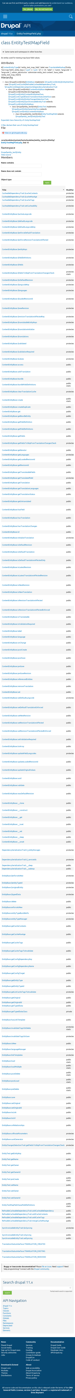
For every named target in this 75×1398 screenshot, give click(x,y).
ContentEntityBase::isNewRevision (15, 585)
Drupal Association (33, 1371)
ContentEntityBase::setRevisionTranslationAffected (23, 723)
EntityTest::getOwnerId (11, 1172)
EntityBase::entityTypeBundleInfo (15, 913)
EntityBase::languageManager (14, 1049)
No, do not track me (43, 9)
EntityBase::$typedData (11, 894)
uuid (28, 70)
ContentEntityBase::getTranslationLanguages (20, 488)
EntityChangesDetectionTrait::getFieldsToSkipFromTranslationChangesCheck (33, 1145)
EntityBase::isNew (9, 1043)
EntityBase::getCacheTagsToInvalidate (17, 951)
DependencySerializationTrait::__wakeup (18, 869)
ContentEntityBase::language (13, 637)
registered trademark (60, 1390)
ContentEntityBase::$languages (14, 290)
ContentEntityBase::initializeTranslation (18, 538)
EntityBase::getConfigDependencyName (18, 966)
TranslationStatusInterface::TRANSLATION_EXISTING (23, 1251)
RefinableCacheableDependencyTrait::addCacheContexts (25, 1214)
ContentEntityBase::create (12, 400)
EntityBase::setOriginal (11, 1103)
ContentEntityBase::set (11, 692)
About (28, 1365)
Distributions (6, 1375)
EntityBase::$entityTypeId (12, 883)
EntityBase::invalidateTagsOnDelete (16, 1028)
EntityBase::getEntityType (12, 980)
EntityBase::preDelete (10, 1089)
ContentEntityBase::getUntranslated (16, 501)
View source (6, 155)
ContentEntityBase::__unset (13, 842)
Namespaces (8, 1323)
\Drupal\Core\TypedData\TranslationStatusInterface (29, 97)
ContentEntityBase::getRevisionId (15, 465)
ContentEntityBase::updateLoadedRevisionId (20, 762)
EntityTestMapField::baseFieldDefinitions (18, 1205)
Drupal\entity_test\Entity (11, 152)
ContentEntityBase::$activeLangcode (17, 214)
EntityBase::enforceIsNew (12, 907)
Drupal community (41, 1269)
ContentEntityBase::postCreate (14, 650)
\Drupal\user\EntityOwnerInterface (26, 109)
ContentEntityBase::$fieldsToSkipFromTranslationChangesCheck (28, 273)
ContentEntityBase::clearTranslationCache (19, 392)
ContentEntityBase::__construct (14, 810)
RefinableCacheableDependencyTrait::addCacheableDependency (28, 1211)
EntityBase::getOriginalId (12, 1002)
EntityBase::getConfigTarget (13, 973)
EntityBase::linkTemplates (12, 1055)
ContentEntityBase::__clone (13, 803)
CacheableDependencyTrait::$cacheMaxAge (19, 197)
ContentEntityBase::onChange (14, 643)
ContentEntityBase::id (10, 532)
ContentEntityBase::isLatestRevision (16, 567)
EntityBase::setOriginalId (12, 1108)
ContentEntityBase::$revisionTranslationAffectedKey (23, 317)
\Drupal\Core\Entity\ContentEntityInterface (25, 94)
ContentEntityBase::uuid (11, 778)
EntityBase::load (8, 1061)
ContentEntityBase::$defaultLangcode (17, 221)
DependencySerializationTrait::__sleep (17, 865)
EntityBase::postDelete (11, 1074)
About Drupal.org (33, 1373)
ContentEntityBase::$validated (14, 344)
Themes (4, 1373)
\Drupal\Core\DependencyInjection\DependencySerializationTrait (31, 87)
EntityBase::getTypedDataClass (14, 1012)
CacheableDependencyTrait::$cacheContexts (20, 193)
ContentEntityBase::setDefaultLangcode (18, 698)
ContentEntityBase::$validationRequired (18, 352)
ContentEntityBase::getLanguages (15, 455)
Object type (6, 180)
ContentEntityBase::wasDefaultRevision (18, 794)
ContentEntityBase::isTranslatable (15, 617)
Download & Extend (9, 1365)
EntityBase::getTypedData (12, 1006)
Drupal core (6, 1368)
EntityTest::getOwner (10, 1165)
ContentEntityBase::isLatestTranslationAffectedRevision (25, 575)
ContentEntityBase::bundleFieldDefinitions (19, 385)
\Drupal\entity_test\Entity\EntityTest (30, 116)
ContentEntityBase (37, 89)
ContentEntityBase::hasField (13, 510)
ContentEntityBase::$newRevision (15, 308)
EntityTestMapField (49, 114)
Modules (4, 1371)
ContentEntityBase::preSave (13, 666)
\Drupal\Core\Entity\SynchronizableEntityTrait (27, 102)
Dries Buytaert (37, 1393)
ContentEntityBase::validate (13, 785)
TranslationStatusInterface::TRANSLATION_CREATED (23, 1244)
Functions (7, 1313)
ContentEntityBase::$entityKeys (14, 249)
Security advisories (8, 1353)
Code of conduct (33, 1360)
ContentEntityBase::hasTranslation (16, 518)
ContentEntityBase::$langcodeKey (15, 285)
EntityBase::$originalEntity (12, 887)
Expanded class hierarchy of (20, 120)
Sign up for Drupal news (10, 1350)
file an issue (46, 1267)
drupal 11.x (6, 33)
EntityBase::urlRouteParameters (15, 1134)
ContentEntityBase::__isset (12, 824)
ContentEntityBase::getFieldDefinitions (17, 429)
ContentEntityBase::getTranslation (16, 483)
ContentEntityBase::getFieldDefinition (17, 422)
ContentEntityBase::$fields (12, 265)
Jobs (3, 1355)
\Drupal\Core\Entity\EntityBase (21, 104)
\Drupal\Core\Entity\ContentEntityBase (28, 112)
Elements (6, 1330)
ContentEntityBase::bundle (12, 379)
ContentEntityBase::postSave (13, 658)
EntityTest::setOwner (10, 1191)
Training (29, 1348)
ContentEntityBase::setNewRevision (16, 716)
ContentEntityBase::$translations (15, 337)
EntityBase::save (8, 1097)
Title (33, 190)
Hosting (29, 1350)
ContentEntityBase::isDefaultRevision (17, 545)
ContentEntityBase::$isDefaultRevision (17, 280)
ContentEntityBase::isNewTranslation (17, 592)
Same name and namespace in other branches (23, 52)
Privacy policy (31, 1378)
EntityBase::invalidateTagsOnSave (15, 1036)
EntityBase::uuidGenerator (12, 1139)
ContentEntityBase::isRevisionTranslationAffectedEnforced (26, 610)
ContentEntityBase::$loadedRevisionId (17, 299)
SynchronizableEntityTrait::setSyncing (17, 1238)
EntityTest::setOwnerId (11, 1198)
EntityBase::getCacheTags (12, 943)
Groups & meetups (33, 1355)
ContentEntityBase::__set (12, 831)
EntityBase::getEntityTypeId (13, 986)
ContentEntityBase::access (12, 365)
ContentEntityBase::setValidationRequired (19, 739)
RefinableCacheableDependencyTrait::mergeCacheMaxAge (25, 1221)
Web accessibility (33, 1368)
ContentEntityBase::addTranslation (16, 372)
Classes (6, 1311)
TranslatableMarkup (57, 67)
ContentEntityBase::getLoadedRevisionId (18, 459)
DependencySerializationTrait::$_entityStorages (21, 850)
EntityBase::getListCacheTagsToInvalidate (19, 992)
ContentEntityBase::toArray (13, 746)
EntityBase (30, 82)
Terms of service (32, 1375)
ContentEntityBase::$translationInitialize (18, 329)
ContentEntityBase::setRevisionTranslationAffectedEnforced (26, 731)
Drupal (44, 1390)
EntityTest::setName (10, 1185)
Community (31, 1342)
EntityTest (42, 107)
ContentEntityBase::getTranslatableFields (18, 472)
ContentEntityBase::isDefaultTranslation (18, 552)
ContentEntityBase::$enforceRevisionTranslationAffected (25, 240)
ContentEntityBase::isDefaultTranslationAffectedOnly (23, 560)
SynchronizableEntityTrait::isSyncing (16, 1235)
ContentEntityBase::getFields (13, 436)
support (60, 1267)
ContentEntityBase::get (11, 412)
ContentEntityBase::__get (12, 817)
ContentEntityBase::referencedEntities (17, 679)
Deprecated (7, 1326)
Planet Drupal (6, 1345)
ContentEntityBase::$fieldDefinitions (16, 258)
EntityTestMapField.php (29, 33)
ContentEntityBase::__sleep (13, 837)
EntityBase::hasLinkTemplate (13, 1020)
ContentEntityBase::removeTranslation (17, 686)
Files (5, 1321)
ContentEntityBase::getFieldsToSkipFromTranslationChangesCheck (29, 443)
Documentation (57, 1342)
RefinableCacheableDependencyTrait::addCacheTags (23, 1217)
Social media (6, 1348)
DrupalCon (30, 1357)
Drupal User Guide (58, 1348)
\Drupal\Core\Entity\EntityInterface (59, 82)
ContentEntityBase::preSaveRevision (16, 673)
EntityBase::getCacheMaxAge (13, 934)
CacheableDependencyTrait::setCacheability (19, 206)
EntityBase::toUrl (8, 1118)
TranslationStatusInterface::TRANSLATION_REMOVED (24, 1257)
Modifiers (70, 190)
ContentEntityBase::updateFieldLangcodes (19, 753)
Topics (5, 1308)
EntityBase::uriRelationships (13, 1125)
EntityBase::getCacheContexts (14, 926)
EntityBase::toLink (9, 1112)
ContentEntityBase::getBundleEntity (16, 416)
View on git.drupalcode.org (16, 133)
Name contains (7, 163)
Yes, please (27, 9)
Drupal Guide (56, 1345)
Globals (6, 1318)
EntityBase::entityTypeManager (14, 919)
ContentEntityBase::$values (13, 359)
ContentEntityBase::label (12, 631)
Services (6, 1328)
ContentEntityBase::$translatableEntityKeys (19, 322)
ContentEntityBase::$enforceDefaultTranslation (21, 233)
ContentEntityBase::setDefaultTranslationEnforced (22, 707)
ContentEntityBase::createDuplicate (16, 407)
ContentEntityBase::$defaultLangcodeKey (18, 227)
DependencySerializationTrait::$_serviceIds (19, 860)
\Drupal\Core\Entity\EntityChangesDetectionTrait (28, 99)
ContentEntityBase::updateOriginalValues (18, 770)
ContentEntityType (10, 67)
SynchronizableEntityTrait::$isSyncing (17, 1228)
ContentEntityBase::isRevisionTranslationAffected (22, 600)
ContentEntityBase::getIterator (14, 450)
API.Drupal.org (56, 1353)
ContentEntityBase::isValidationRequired (18, 624)
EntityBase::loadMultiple (12, 1067)
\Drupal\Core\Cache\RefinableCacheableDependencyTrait (32, 84)
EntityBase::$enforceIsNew (12, 876)
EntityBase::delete (9, 902)
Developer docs (57, 1350)
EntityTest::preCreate (10, 1179)
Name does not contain (11, 171)
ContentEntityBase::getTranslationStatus (18, 494)
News (3, 1342)
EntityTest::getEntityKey (11, 1153)
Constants (7, 1316)
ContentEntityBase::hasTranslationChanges (19, 526)
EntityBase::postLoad (10, 1081)
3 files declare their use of (19, 125)
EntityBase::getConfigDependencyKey (17, 959)
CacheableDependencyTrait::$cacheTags (18, 200)
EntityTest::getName (10, 1159)
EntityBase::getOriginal (11, 998)
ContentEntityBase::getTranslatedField (17, 478)
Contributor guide (33, 1353)
